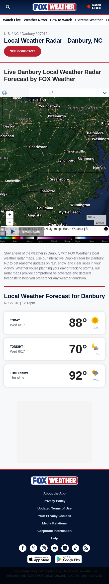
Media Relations (54, 523)
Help (54, 538)
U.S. (8, 34)
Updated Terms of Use (54, 508)
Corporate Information (54, 531)
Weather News (35, 20)
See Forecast (22, 51)
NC (17, 34)
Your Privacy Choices (54, 516)
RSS (86, 548)
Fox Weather (54, 7)
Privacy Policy (54, 501)
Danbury (29, 34)
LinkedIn (65, 548)
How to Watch (61, 20)
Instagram (44, 548)
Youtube (54, 548)
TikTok (75, 548)
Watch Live (12, 20)
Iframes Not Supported (54, 165)
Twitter (33, 548)
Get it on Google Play (68, 559)
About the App (54, 493)
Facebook (22, 548)
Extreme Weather (89, 20)
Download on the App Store (39, 559)
